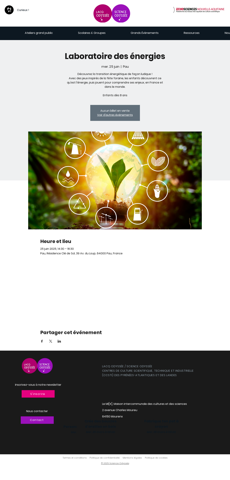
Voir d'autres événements (115, 115)
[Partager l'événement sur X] (50, 341)
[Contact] (37, 420)
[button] (38, 394)
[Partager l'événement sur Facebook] (42, 341)
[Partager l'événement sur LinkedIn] (59, 341)
